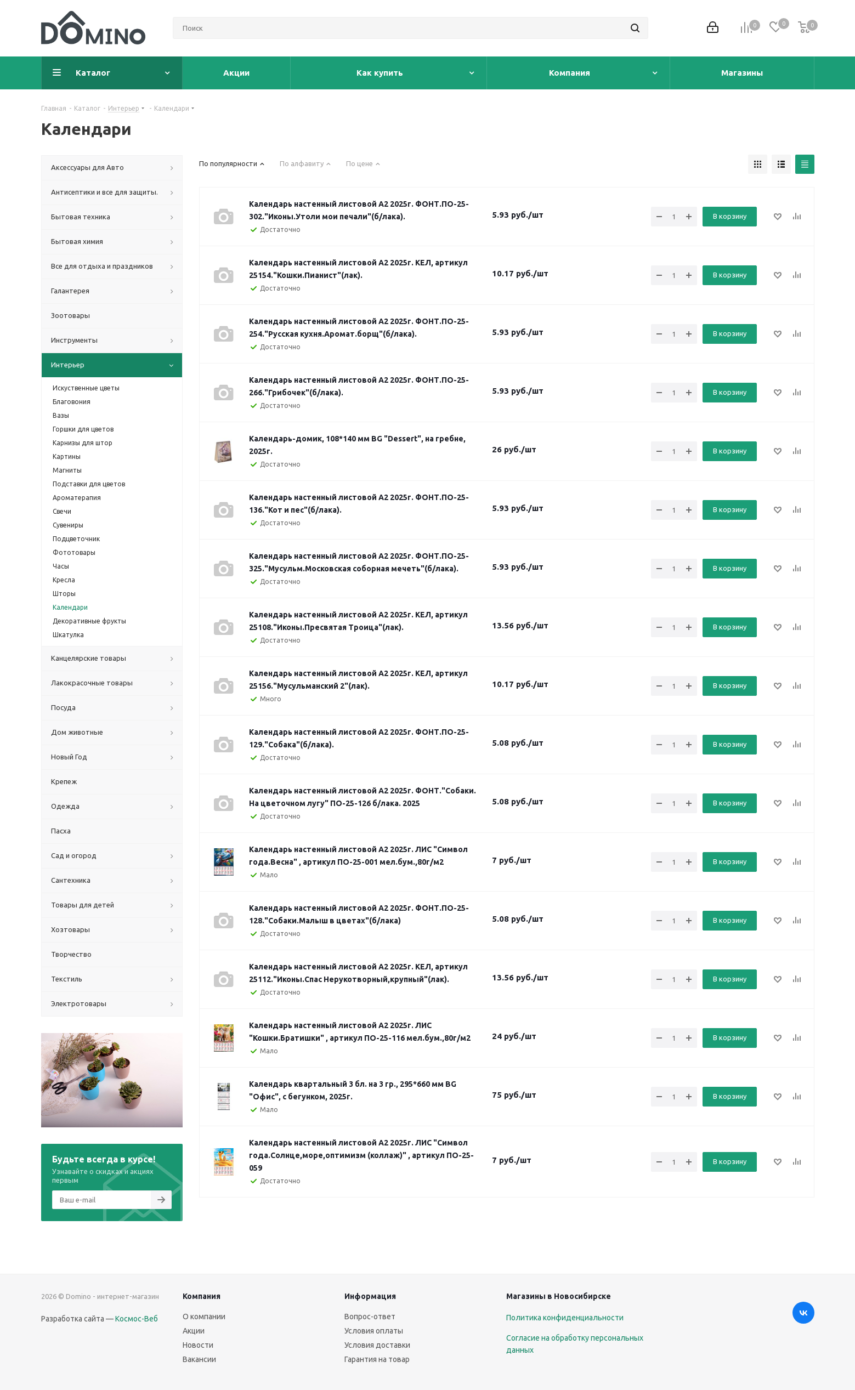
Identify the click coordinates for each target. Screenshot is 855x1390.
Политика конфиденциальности (565, 1317)
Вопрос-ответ (369, 1316)
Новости (198, 1345)
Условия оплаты (373, 1330)
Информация (370, 1296)
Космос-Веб (136, 1318)
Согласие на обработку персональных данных (574, 1344)
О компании (204, 1316)
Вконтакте (803, 1313)
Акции (194, 1330)
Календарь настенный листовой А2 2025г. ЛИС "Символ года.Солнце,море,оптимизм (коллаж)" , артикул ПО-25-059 (361, 1155)
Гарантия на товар (377, 1359)
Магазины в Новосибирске (558, 1296)
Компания (201, 1296)
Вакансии (199, 1359)
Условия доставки (377, 1345)
